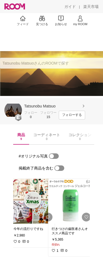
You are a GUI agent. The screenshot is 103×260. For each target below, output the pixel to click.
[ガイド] (70, 6)
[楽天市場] (91, 6)
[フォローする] (72, 115)
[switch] (54, 156)
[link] (32, 201)
